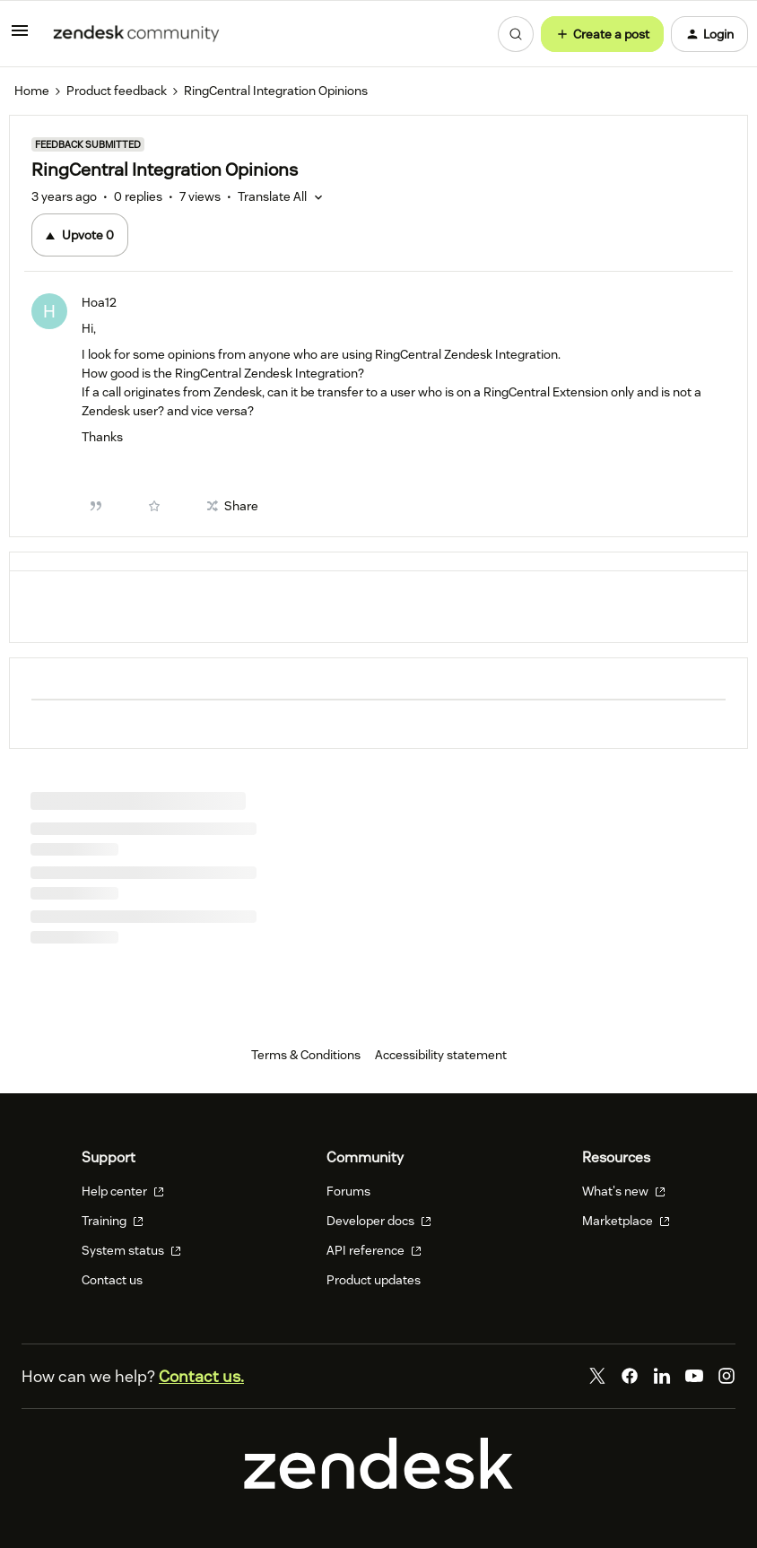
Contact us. (201, 1376)
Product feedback (116, 91)
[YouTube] (694, 1376)
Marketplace (626, 1221)
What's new (624, 1191)
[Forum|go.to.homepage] (136, 34)
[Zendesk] (378, 1484)
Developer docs (378, 1221)
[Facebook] (630, 1376)
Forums (348, 1191)
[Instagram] (726, 1376)
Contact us (112, 1280)
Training (113, 1221)
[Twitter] (597, 1376)
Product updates (373, 1280)
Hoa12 (99, 302)
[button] (19, 37)
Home (31, 91)
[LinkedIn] (662, 1376)
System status (131, 1250)
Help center (123, 1191)
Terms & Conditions (306, 1055)
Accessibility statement (441, 1055)
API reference (374, 1250)
